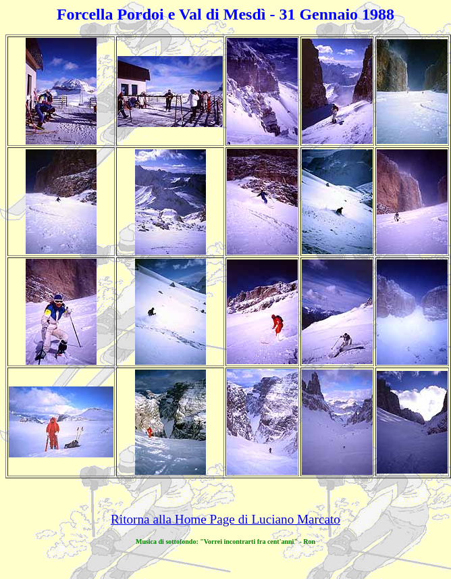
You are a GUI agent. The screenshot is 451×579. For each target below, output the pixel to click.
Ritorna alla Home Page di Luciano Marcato (225, 519)
